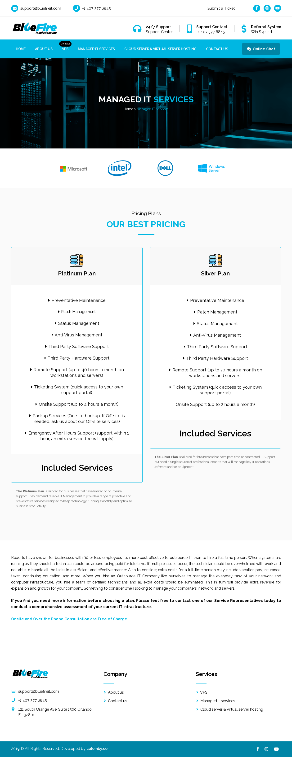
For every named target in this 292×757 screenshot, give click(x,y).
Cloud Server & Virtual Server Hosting (160, 49)
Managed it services (215, 701)
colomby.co (97, 748)
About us (44, 49)
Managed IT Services (96, 49)
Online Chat (261, 49)
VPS (65, 49)
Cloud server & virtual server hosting (229, 709)
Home (21, 49)
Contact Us (217, 49)
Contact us (115, 701)
